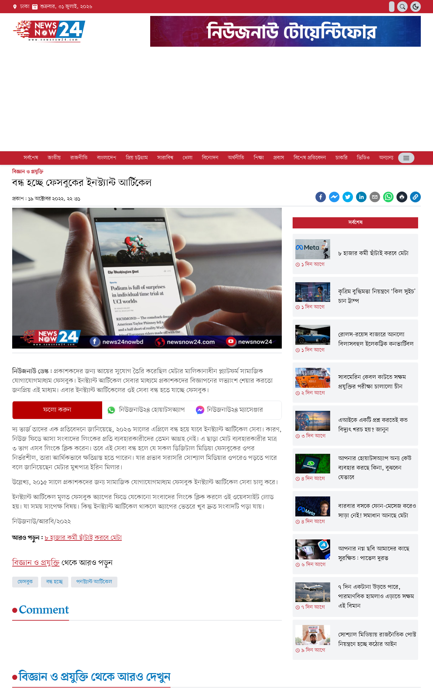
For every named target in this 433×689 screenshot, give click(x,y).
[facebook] (320, 197)
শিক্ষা (259, 158)
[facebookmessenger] (334, 197)
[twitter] (347, 197)
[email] (374, 197)
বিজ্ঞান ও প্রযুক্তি (27, 172)
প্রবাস (278, 158)
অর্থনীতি (236, 158)
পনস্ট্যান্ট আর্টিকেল (94, 582)
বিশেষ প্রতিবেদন (310, 158)
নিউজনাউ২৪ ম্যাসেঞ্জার (229, 410)
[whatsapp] (388, 197)
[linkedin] (361, 197)
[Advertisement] (216, 100)
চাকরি (341, 158)
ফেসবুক (25, 582)
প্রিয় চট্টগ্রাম (137, 158)
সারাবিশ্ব (165, 158)
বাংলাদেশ (106, 158)
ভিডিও (363, 158)
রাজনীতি (79, 158)
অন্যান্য (386, 158)
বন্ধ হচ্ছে (54, 582)
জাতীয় (54, 158)
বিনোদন (210, 158)
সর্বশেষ (31, 158)
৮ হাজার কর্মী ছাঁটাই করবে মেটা (83, 538)
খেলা (187, 158)
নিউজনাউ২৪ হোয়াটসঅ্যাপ (145, 410)
